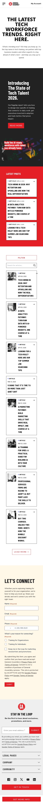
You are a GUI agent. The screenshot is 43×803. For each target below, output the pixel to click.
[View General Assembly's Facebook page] (8, 779)
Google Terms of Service (23, 675)
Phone (11, 623)
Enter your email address (14, 730)
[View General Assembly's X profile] (21, 779)
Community (21, 769)
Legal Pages (21, 755)
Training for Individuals (17, 644)
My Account (36, 3)
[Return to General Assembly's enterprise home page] (14, 4)
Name (11, 603)
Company (21, 762)
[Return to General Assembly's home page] (21, 706)
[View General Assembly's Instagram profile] (15, 779)
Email (10, 614)
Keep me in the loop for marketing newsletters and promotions (22, 650)
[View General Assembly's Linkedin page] (34, 779)
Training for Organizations (18, 640)
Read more (16, 125)
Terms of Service (11, 665)
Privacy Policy (26, 662)
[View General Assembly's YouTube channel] (28, 779)
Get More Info (21, 799)
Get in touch (21, 787)
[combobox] (9, 628)
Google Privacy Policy (25, 744)
